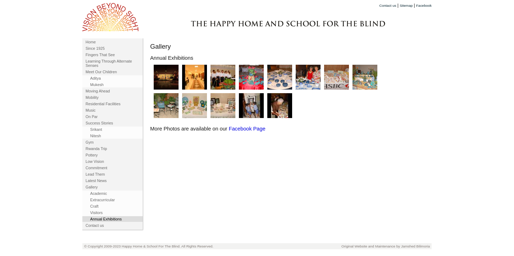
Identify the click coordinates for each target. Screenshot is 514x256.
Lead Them (95, 174)
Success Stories (99, 123)
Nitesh (95, 136)
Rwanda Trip (96, 148)
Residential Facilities (103, 104)
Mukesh (97, 84)
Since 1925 (95, 48)
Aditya (95, 78)
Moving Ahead (98, 91)
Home (91, 42)
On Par (92, 116)
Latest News (96, 180)
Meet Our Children (101, 72)
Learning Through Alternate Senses (109, 63)
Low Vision (95, 161)
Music (90, 110)
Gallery (92, 187)
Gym (90, 142)
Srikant (96, 129)
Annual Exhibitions (106, 219)
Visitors (96, 212)
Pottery (92, 155)
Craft (94, 206)
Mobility (92, 97)
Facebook (424, 5)
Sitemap (406, 5)
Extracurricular (102, 200)
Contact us (388, 5)
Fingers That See (100, 55)
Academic (98, 193)
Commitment (96, 168)
